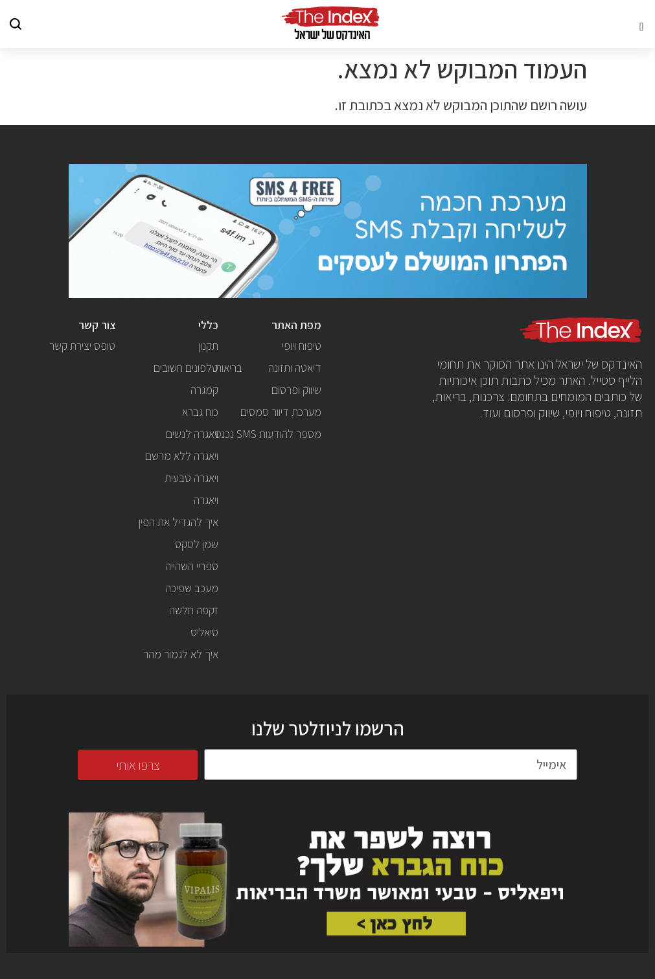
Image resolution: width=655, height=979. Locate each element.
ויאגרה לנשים (192, 433)
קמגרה (204, 389)
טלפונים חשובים (186, 367)
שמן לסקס (196, 543)
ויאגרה (206, 499)
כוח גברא (200, 411)
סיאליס (204, 632)
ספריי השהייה (191, 566)
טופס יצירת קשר (82, 345)
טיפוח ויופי (301, 345)
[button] (642, 24)
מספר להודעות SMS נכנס (268, 433)
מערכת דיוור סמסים (280, 411)
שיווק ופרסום (296, 389)
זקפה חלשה (193, 610)
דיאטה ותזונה (294, 367)
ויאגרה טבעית (191, 477)
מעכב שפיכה (191, 588)
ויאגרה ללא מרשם (181, 455)
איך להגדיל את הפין (178, 521)
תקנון (208, 345)
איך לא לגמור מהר (180, 654)
